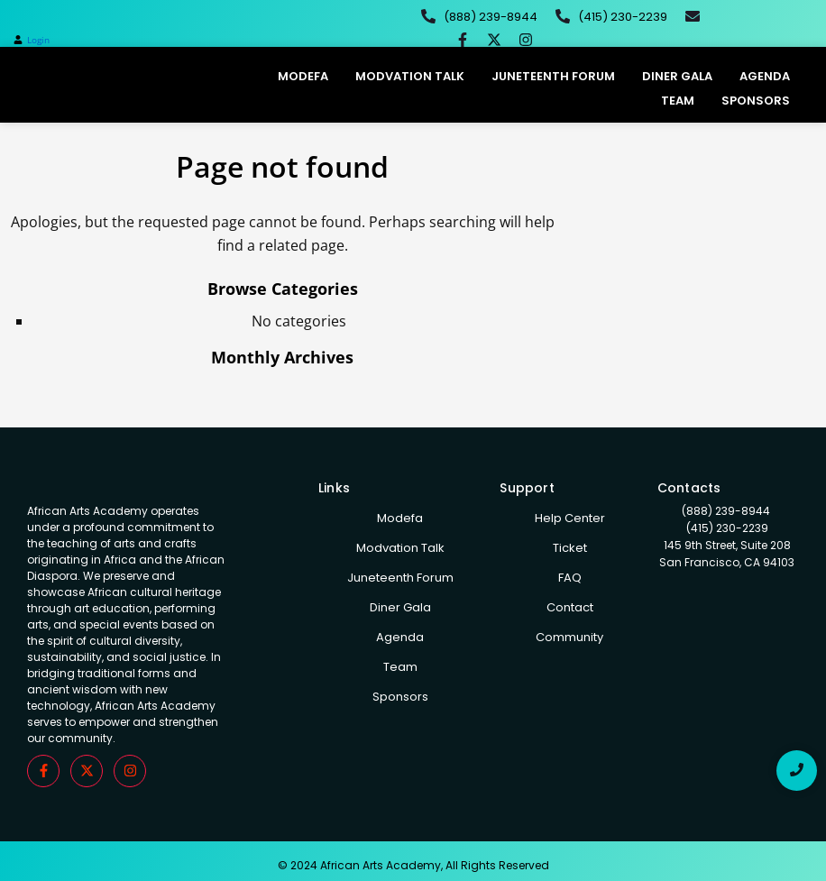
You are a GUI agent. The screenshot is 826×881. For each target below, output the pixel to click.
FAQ (570, 577)
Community (569, 637)
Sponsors (755, 100)
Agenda (764, 76)
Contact (569, 607)
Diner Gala (677, 76)
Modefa (303, 76)
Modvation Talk (409, 76)
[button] (32, 40)
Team (677, 100)
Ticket (570, 547)
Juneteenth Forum (553, 76)
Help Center (570, 518)
